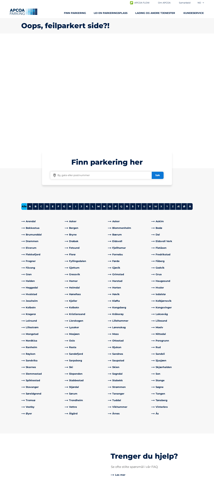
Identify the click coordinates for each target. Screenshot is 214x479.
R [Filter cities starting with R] (127, 100)
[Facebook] (67, 455)
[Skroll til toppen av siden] (209, 411)
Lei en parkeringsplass (110, 13)
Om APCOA (116, 434)
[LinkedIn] (73, 455)
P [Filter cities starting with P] (115, 100)
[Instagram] (79, 455)
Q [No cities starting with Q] (121, 100)
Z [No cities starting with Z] (173, 100)
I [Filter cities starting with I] (75, 100)
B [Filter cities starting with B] (35, 100)
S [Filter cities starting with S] (132, 100)
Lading (25, 439)
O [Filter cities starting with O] (110, 100)
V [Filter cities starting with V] (150, 100)
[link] (42, 115)
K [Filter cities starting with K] (87, 100)
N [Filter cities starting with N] (104, 100)
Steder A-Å (27, 434)
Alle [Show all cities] (24, 100)
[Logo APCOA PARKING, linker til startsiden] (23, 11)
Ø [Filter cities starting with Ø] (184, 100)
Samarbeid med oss (121, 439)
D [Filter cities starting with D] (47, 100)
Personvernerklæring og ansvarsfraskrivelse (44, 476)
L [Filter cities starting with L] (92, 100)
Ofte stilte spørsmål (77, 434)
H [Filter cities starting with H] (70, 100)
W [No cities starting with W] (155, 100)
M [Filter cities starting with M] (98, 100)
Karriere (114, 448)
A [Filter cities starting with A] (30, 100)
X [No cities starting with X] (161, 100)
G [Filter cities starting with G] (64, 100)
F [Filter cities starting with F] (58, 100)
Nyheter (114, 443)
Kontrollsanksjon (75, 439)
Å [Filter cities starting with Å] (190, 100)
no (201, 2)
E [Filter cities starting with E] (53, 100)
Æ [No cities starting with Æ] (178, 100)
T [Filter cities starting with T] (138, 100)
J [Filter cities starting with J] (81, 100)
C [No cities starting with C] (41, 100)
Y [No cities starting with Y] (167, 100)
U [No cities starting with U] (144, 100)
